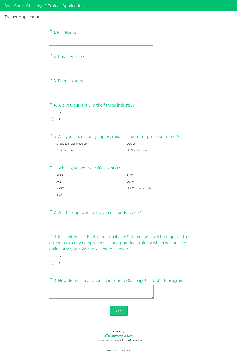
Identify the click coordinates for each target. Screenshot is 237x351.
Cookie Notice (123, 337)
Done (119, 297)
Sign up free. (136, 327)
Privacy (110, 337)
